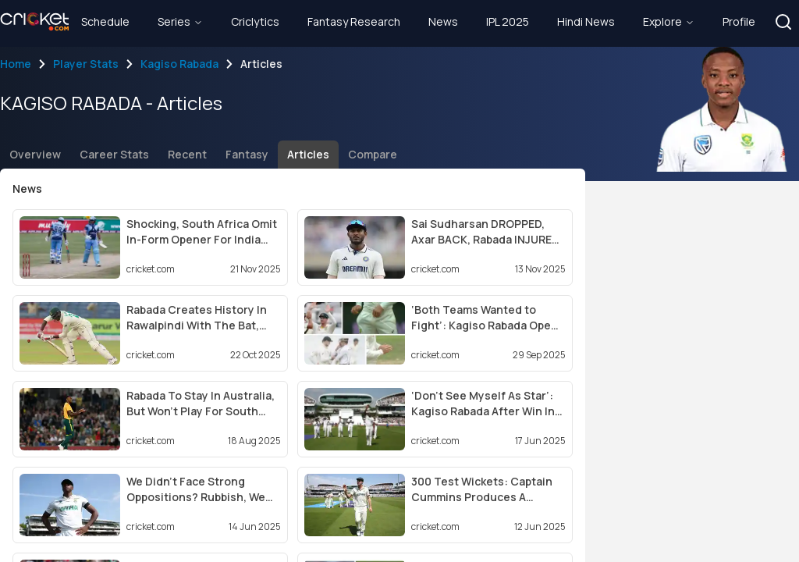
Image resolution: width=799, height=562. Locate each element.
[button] (783, 21)
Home (15, 63)
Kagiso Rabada (179, 63)
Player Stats (86, 63)
